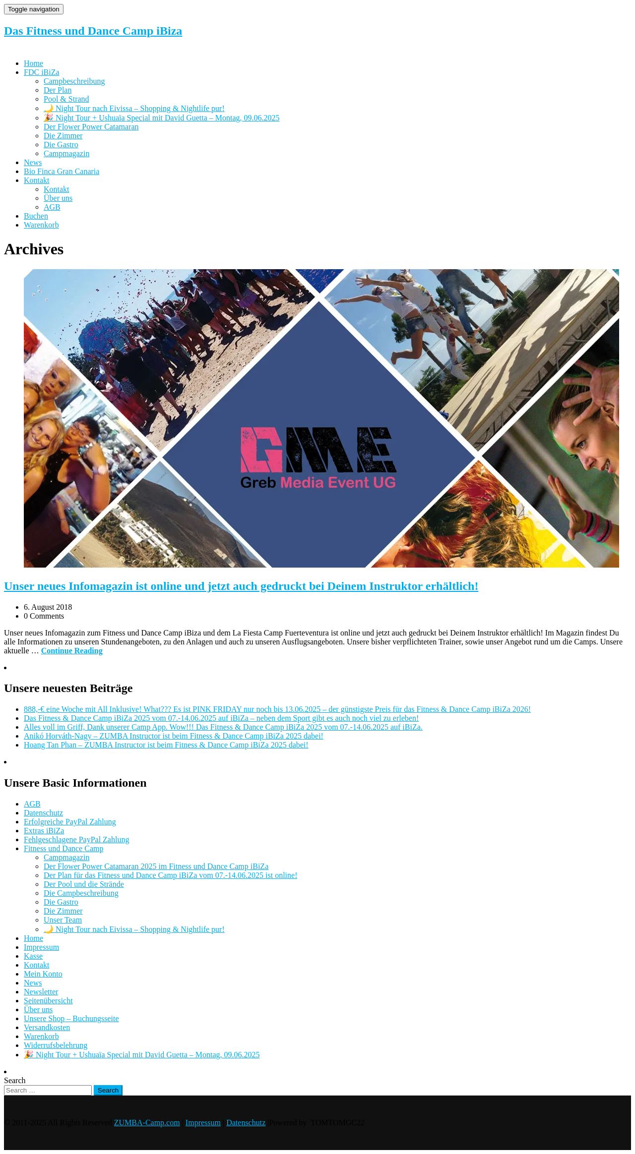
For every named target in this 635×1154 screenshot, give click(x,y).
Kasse (33, 956)
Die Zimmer (63, 135)
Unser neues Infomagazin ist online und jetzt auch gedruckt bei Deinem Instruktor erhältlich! (241, 585)
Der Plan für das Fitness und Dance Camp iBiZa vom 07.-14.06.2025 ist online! (170, 875)
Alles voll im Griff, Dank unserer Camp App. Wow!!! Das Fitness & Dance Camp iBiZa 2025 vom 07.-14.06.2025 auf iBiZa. (223, 727)
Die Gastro (61, 144)
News (33, 162)
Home (33, 63)
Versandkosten (47, 1027)
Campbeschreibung (74, 81)
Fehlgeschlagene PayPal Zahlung (76, 839)
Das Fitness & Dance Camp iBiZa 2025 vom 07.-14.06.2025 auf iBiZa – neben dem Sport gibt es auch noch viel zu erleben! (221, 718)
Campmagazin (66, 153)
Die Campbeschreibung (81, 893)
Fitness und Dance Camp (63, 848)
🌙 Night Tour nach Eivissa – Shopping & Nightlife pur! (134, 108)
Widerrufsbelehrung (55, 1045)
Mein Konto (43, 974)
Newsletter (41, 991)
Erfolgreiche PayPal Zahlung (70, 821)
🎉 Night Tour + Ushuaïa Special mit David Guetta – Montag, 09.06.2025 (162, 118)
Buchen (36, 216)
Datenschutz (43, 812)
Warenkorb (41, 225)
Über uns (58, 198)
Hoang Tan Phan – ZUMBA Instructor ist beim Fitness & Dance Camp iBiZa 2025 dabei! (166, 745)
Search (15, 1080)
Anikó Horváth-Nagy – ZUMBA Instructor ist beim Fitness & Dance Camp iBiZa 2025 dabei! (173, 736)
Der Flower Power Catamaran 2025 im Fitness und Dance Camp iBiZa (156, 866)
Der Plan (57, 90)
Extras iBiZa (44, 830)
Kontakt (37, 180)
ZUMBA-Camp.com (147, 1122)
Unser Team (63, 920)
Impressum (41, 947)
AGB (52, 207)
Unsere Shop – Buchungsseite (71, 1018)
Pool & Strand (66, 99)
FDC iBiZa (42, 72)
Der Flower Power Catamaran (91, 126)
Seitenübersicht (48, 1000)
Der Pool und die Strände (84, 884)
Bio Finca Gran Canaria (61, 171)
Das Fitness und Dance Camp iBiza (93, 30)
